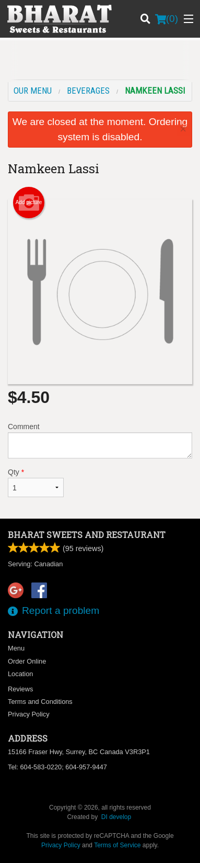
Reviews (20, 689)
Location (20, 674)
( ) (166, 19)
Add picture (29, 202)
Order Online (27, 661)
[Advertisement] (100, 61)
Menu (16, 648)
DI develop (116, 817)
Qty (36, 482)
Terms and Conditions (40, 701)
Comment (100, 440)
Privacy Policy (29, 714)
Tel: (57, 767)
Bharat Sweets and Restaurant (87, 534)
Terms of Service (117, 845)
